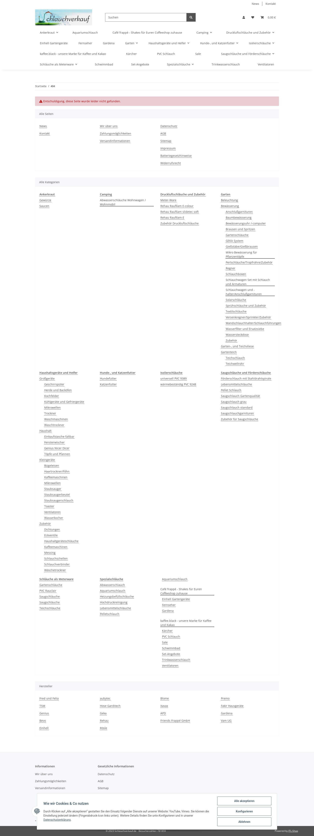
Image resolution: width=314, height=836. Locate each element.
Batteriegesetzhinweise (176, 156)
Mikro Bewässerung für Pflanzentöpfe (241, 254)
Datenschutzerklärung (57, 819)
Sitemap (165, 141)
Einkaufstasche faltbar (59, 436)
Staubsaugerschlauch (58, 500)
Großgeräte (47, 378)
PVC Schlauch (171, 636)
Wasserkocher (53, 518)
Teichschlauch (235, 358)
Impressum (168, 148)
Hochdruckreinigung (113, 602)
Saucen (44, 206)
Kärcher (167, 631)
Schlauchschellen (56, 558)
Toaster (49, 506)
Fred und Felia (49, 698)
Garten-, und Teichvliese (237, 346)
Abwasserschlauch (112, 585)
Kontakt (271, 4)
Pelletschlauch (109, 614)
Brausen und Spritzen (240, 229)
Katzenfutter (108, 384)
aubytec (105, 698)
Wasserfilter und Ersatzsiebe (245, 329)
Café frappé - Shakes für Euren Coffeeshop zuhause (181, 591)
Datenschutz (168, 126)
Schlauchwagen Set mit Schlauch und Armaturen (248, 282)
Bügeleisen (51, 465)
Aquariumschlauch (112, 591)
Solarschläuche (236, 300)
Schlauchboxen (236, 274)
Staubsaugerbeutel (57, 494)
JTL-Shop (293, 831)
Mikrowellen (52, 407)
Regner (230, 268)
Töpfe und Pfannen (57, 454)
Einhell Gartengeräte (176, 599)
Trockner (50, 413)
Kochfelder (51, 396)
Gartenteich (229, 352)
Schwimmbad (171, 648)
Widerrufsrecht (170, 163)
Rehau (104, 720)
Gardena (168, 611)
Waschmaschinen (56, 419)
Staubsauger (52, 489)
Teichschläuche (49, 608)
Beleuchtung (229, 200)
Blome (164, 698)
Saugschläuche (49, 596)
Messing (49, 553)
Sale (165, 642)
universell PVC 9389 (173, 378)
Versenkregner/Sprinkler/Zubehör (248, 317)
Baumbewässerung (239, 217)
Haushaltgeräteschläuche (61, 541)
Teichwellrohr (235, 364)
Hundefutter (108, 378)
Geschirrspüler (54, 384)
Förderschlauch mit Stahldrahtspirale (246, 378)
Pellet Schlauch (231, 390)
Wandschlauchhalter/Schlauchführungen (253, 323)
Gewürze (45, 200)
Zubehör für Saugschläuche (239, 419)
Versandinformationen (115, 141)
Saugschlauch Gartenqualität (240, 396)
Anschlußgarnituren (239, 212)
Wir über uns (109, 126)
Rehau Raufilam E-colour (176, 206)
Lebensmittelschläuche (236, 384)
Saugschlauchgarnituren (237, 413)
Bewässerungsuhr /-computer (246, 223)
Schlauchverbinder (57, 564)
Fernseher (169, 605)
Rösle (103, 728)
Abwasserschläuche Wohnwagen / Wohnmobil (123, 202)
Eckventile (51, 535)
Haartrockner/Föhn (56, 471)
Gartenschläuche (237, 235)
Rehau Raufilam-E (172, 217)
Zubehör (231, 340)
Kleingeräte (47, 460)
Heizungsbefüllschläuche (117, 596)
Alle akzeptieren (244, 801)
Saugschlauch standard (237, 407)
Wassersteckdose (237, 335)
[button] (243, 17)
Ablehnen (244, 821)
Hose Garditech (110, 706)
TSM (42, 706)
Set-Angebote (171, 654)
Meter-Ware (168, 200)
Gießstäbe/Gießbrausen (242, 246)
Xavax (164, 706)
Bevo (42, 720)
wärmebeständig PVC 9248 (178, 384)
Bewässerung (230, 206)
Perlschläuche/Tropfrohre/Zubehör (249, 262)
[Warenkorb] (268, 17)
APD (163, 713)
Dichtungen (52, 529)
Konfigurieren (244, 811)
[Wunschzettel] (252, 17)
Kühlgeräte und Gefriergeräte (64, 402)
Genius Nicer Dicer (56, 448)
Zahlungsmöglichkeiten (115, 133)
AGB (163, 133)
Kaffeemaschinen (55, 477)
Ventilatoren (52, 512)
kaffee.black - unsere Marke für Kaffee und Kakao (185, 623)
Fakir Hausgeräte (232, 706)
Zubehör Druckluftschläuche (179, 223)
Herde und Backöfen (58, 390)
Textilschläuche (236, 311)
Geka (103, 713)
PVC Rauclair (47, 591)
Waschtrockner (54, 425)
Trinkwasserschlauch (176, 660)
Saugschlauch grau (234, 402)
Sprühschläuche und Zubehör (246, 305)
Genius (44, 713)
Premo (225, 698)
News (255, 4)
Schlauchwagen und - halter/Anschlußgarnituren (244, 292)
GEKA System (234, 241)
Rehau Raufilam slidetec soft (179, 212)
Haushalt (45, 431)
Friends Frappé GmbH (175, 720)
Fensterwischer (54, 442)
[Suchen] (146, 17)
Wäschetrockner (55, 570)
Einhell (44, 728)
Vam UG (226, 720)
